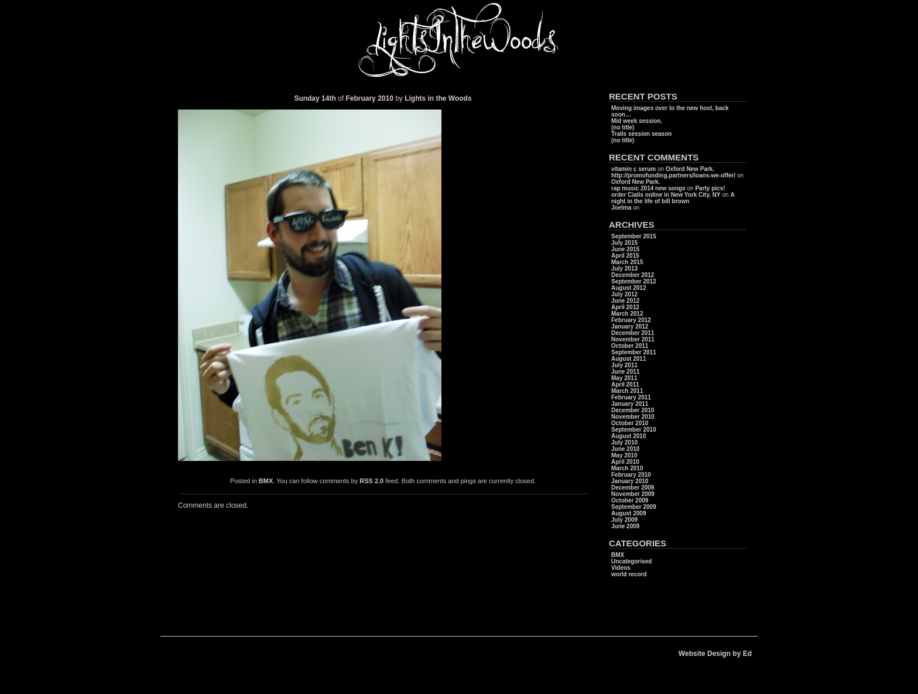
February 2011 (631, 397)
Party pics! (710, 188)
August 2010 (628, 436)
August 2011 (628, 358)
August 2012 (628, 288)
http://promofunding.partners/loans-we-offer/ (673, 175)
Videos (621, 568)
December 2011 (632, 333)
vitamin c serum (633, 169)
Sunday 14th (314, 98)
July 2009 (624, 520)
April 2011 (625, 384)
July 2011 (624, 365)
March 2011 (627, 391)
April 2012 (625, 307)
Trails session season (641, 134)
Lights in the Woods (438, 98)
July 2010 (624, 442)
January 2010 (629, 481)
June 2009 (625, 526)
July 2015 (624, 243)
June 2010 (625, 449)
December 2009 (632, 487)
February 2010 (631, 474)
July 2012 (624, 294)
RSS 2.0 (371, 480)
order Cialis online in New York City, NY (666, 195)
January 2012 (629, 326)
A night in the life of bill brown (672, 198)
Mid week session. (636, 121)
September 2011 (633, 352)
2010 (386, 98)
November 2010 (633, 416)
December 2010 (632, 410)
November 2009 (633, 494)
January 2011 (629, 404)
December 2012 (632, 275)
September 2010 (633, 429)
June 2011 (625, 371)
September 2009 (633, 507)
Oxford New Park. (690, 169)
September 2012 (633, 281)
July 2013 (624, 268)
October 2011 (629, 346)
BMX (266, 480)
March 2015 (627, 262)
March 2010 (627, 468)
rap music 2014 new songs (648, 188)
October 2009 (629, 500)
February (360, 98)
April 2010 (625, 462)
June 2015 (625, 249)
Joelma (621, 207)
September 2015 (633, 236)
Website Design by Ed (715, 653)
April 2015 (625, 255)
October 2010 (629, 423)
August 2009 (628, 513)
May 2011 (624, 378)
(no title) (622, 127)
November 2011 (633, 339)
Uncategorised (631, 561)
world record (629, 574)
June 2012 (625, 301)
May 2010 (624, 455)
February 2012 (631, 320)
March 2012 (627, 313)
